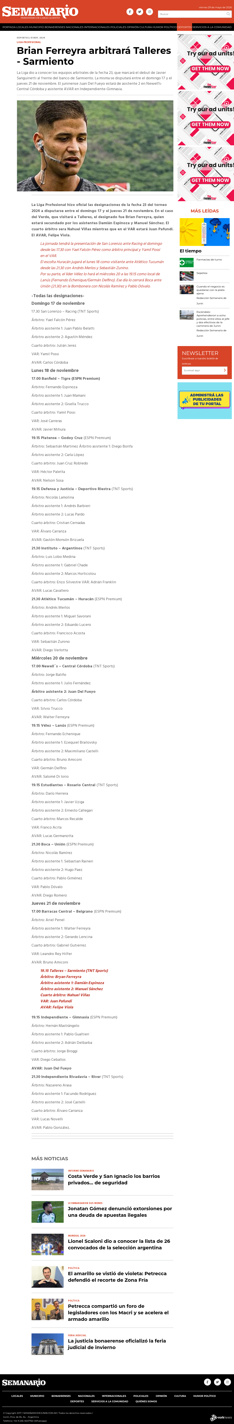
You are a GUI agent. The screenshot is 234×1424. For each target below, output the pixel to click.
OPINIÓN (133, 27)
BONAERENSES (55, 27)
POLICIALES (118, 27)
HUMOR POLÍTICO (165, 27)
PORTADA (9, 27)
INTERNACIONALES (97, 27)
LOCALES (22, 27)
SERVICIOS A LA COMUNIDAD (212, 27)
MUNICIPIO (36, 27)
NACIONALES (74, 27)
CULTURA (145, 27)
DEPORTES (184, 27)
